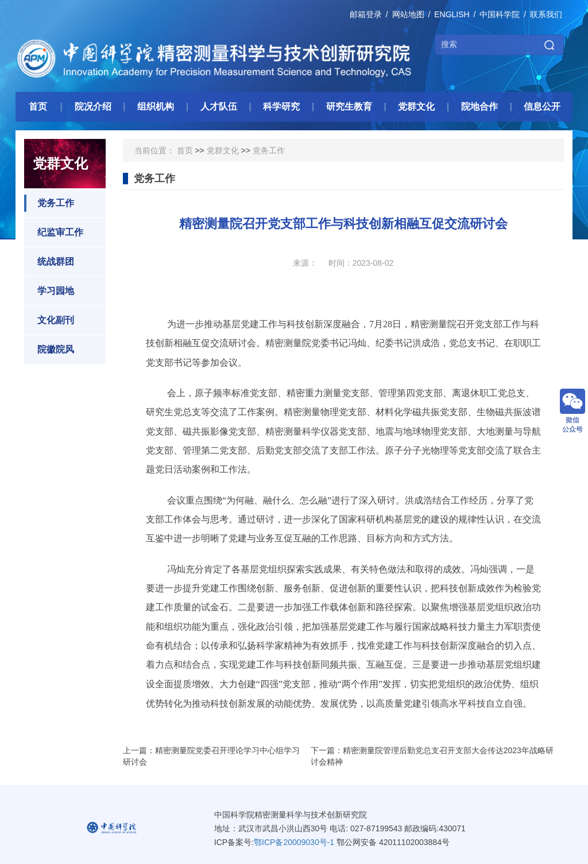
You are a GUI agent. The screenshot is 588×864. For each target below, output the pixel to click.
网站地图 (408, 14)
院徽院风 (49, 349)
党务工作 (49, 203)
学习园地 (49, 291)
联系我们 (546, 14)
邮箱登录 (366, 14)
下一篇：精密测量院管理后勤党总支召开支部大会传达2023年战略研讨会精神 (432, 756)
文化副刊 (49, 320)
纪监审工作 (53, 232)
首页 (185, 150)
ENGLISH (451, 14)
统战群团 (49, 261)
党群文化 (223, 150)
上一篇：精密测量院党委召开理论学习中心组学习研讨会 (211, 756)
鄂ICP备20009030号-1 (294, 842)
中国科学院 (499, 14)
